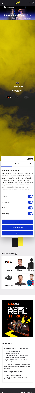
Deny (17, 233)
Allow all (17, 222)
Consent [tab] (6, 164)
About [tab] (29, 164)
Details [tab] (17, 164)
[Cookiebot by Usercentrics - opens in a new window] (25, 159)
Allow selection (17, 227)
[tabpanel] (17, 263)
